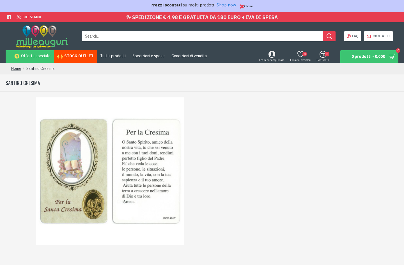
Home (16, 68)
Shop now (226, 5)
